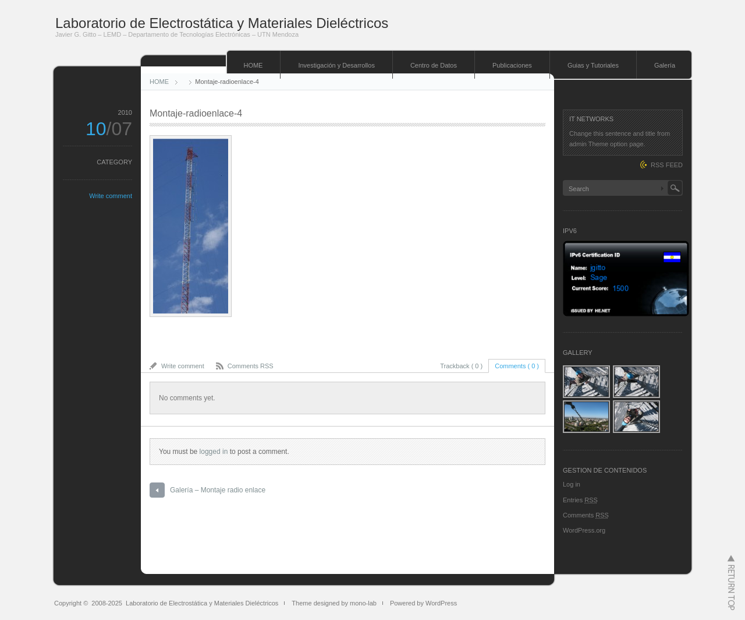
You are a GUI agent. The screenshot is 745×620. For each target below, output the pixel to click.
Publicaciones (512, 65)
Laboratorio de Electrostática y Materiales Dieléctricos (221, 23)
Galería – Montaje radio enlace (217, 490)
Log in (571, 484)
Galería (664, 65)
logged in (214, 452)
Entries (580, 499)
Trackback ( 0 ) (461, 365)
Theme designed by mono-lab (334, 603)
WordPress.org (584, 530)
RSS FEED (667, 164)
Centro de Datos (433, 65)
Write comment (110, 195)
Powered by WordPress (423, 603)
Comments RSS (251, 365)
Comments (586, 515)
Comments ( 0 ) (517, 365)
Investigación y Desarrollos (336, 65)
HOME (252, 65)
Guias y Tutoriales (593, 65)
